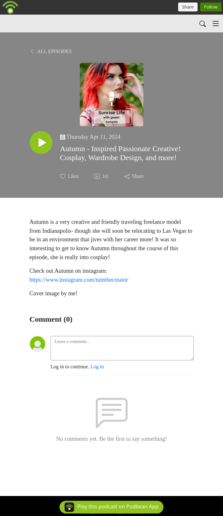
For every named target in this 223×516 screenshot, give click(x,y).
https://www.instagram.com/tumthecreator (79, 280)
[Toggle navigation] (215, 23)
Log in (97, 366)
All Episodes (51, 51)
